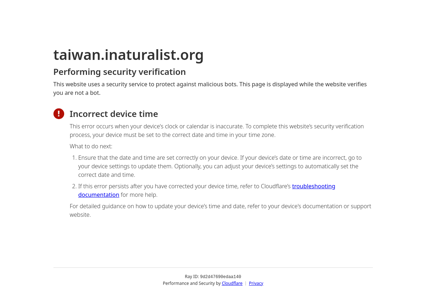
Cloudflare (232, 283)
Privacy (256, 283)
